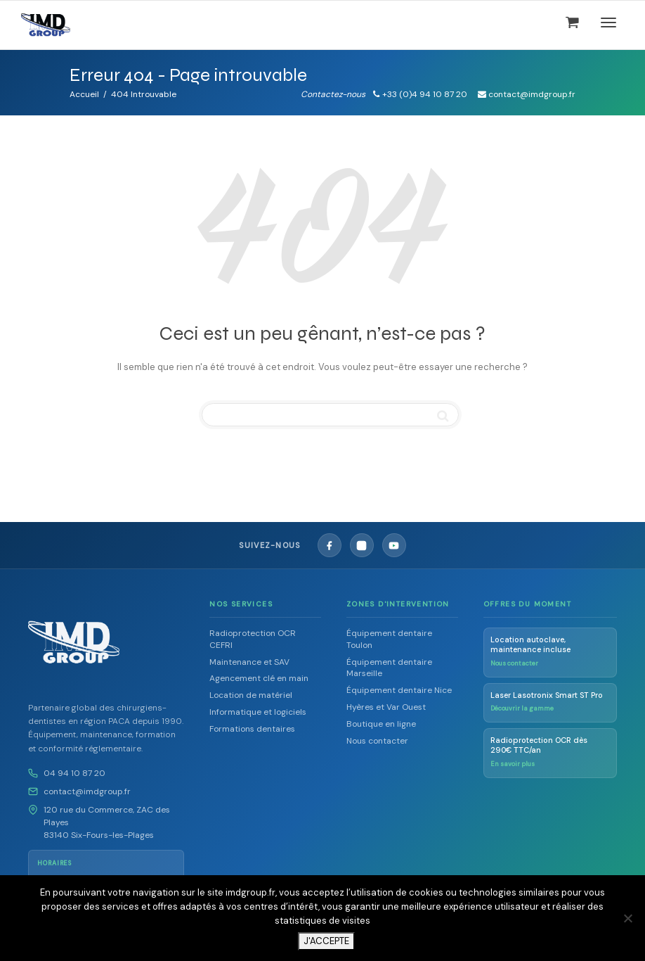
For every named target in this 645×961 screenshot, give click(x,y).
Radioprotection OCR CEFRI (252, 639)
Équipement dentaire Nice (399, 690)
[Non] (627, 918)
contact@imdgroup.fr (87, 791)
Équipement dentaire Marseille (389, 668)
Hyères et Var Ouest (386, 707)
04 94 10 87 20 (74, 773)
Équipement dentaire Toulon (389, 639)
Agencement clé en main (258, 678)
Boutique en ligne (381, 724)
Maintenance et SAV (249, 662)
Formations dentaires (252, 728)
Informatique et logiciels (257, 712)
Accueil (84, 94)
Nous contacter (377, 740)
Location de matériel (250, 695)
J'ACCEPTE (326, 941)
